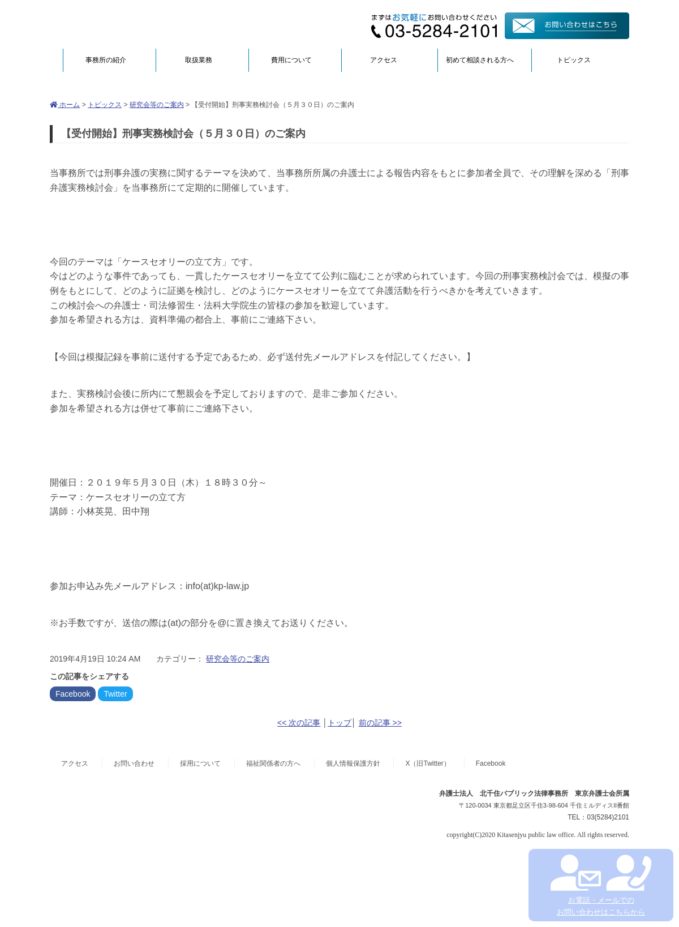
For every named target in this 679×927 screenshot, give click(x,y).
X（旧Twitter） (427, 763)
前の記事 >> (380, 722)
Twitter (115, 693)
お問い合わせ (134, 763)
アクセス (383, 60)
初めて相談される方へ (480, 60)
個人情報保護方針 (353, 763)
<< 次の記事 (298, 722)
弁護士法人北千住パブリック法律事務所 (159, 24)
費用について (291, 60)
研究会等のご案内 (157, 105)
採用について (200, 763)
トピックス (574, 60)
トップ (339, 722)
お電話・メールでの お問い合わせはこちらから (601, 885)
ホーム (65, 105)
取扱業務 (198, 60)
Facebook (72, 693)
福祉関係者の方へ (273, 763)
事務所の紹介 (105, 60)
